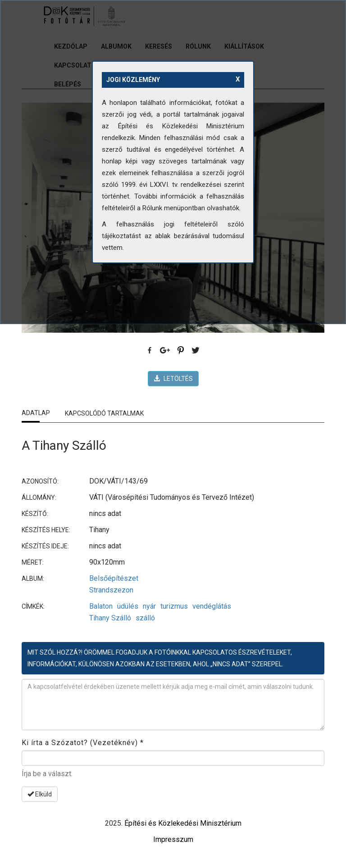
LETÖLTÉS (173, 378)
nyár (149, 606)
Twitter (196, 350)
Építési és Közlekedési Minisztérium (182, 823)
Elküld (39, 794)
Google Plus (165, 350)
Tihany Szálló (110, 618)
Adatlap (36, 412)
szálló (145, 618)
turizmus (174, 606)
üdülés (127, 606)
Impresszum (173, 839)
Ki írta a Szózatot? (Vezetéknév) (83, 742)
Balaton (101, 606)
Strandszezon (111, 590)
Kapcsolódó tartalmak (104, 413)
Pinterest (180, 350)
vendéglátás (211, 606)
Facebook (150, 350)
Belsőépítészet (113, 578)
